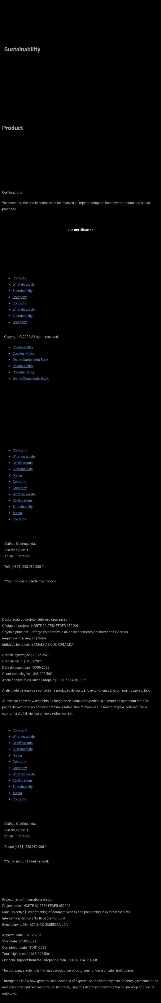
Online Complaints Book (30, 360)
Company (20, 297)
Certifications (23, 463)
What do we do (24, 285)
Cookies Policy (23, 353)
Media (17, 475)
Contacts (19, 278)
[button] (80, 230)
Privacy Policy (23, 347)
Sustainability (22, 291)
